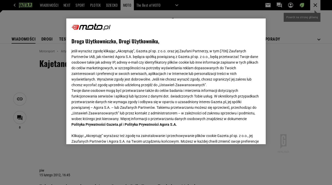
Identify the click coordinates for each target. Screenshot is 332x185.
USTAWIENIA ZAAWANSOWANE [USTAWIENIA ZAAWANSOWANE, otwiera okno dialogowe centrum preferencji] (105, 134)
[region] (165, 81)
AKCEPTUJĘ (243, 134)
